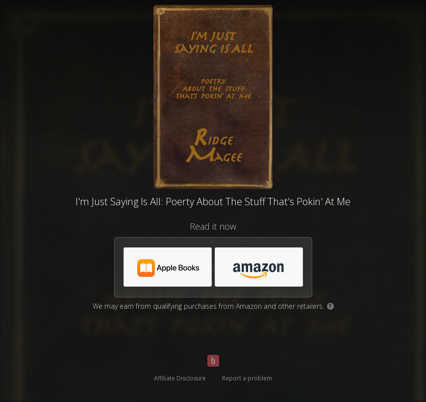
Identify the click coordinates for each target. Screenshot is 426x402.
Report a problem (247, 378)
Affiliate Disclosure (180, 378)
